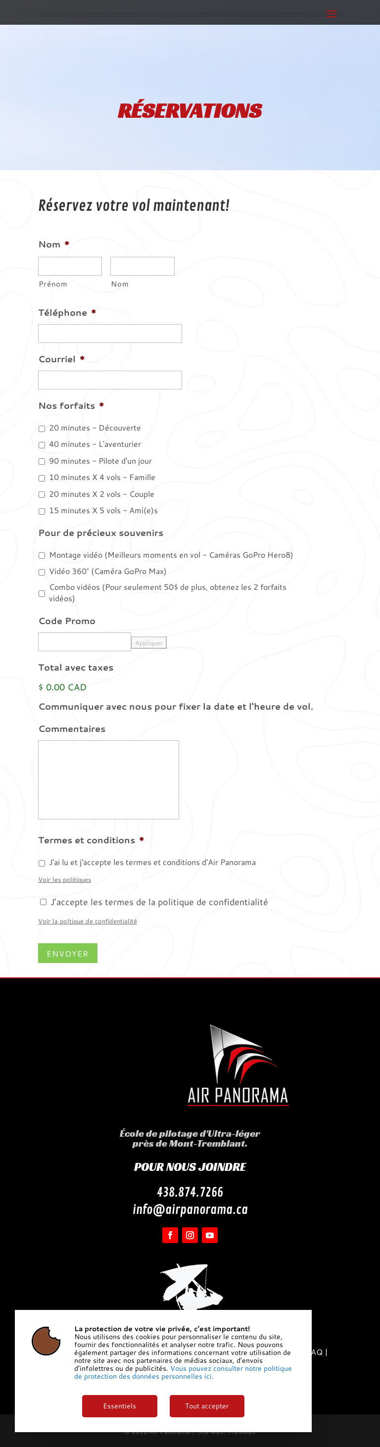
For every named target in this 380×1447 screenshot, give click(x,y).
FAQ (314, 1351)
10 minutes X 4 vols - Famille (102, 477)
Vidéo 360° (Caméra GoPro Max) (108, 571)
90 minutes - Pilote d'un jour (100, 460)
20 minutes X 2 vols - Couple (101, 493)
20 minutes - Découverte (95, 427)
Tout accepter (207, 1406)
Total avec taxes (75, 667)
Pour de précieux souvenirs (100, 532)
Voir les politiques (64, 879)
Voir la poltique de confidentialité (87, 920)
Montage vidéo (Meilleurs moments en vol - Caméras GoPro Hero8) (171, 554)
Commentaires (71, 728)
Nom (54, 244)
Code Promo (66, 621)
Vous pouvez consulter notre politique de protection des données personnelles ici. (183, 1372)
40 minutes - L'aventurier (95, 443)
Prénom (53, 284)
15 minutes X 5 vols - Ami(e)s (103, 510)
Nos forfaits (71, 405)
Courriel (61, 359)
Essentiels (119, 1406)
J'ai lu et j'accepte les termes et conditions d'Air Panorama (152, 862)
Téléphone (67, 312)
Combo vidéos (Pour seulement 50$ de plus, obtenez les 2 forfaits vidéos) (167, 592)
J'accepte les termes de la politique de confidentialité (159, 901)
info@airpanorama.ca (190, 1210)
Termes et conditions (91, 840)
